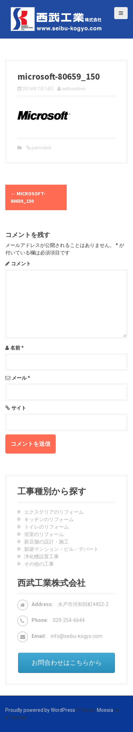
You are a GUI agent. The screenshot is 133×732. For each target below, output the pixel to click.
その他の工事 (39, 564)
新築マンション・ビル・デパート (61, 549)
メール (21, 378)
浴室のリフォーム (44, 534)
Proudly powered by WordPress (40, 710)
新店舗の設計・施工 (46, 541)
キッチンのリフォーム (49, 519)
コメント (21, 263)
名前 (17, 348)
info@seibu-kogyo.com (76, 636)
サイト (18, 408)
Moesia (105, 710)
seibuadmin (74, 88)
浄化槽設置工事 (41, 556)
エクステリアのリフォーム (54, 512)
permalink (41, 147)
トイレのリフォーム (46, 527)
